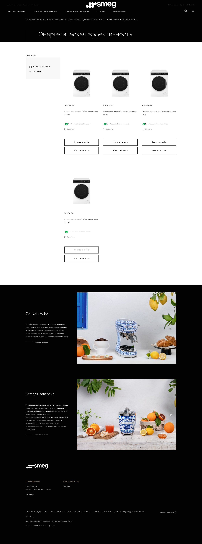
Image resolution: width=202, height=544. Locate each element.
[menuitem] (17, 11)
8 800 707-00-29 (37, 526)
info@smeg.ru (51, 526)
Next (170, 328)
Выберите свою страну (167, 512)
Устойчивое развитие (14, 5)
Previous (82, 328)
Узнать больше (81, 150)
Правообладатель (36, 512)
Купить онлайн (41, 66)
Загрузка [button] (38, 71)
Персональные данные (77, 512)
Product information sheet (80, 124)
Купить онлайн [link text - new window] (173, 5)
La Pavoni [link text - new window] (190, 5)
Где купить (36, 5)
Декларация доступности (130, 512)
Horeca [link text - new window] (183, 5)
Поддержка (26, 5)
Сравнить (70, 129)
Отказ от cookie (103, 512)
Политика (55, 512)
